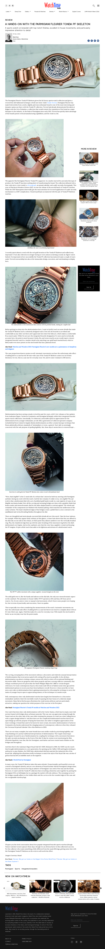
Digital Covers (76, 11)
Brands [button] (52, 11)
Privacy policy (27, 938)
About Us (8, 938)
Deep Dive (18, 11)
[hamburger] (98, 5)
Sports (17, 869)
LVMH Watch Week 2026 (92, 11)
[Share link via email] (98, 41)
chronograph (31, 185)
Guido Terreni (52, 103)
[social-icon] (6, 6)
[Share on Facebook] (92, 41)
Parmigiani (9, 869)
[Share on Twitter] (95, 41)
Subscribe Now (27, 941)
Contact (8, 941)
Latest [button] (8, 11)
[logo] (52, 6)
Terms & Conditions (11, 944)
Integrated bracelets (29, 869)
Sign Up (88, 287)
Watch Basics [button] (63, 11)
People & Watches (40, 11)
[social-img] (72, 942)
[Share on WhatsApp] (89, 41)
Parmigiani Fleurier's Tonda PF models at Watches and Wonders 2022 (36, 707)
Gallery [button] (27, 11)
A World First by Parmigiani (21, 760)
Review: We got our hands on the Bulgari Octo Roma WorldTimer (34, 859)
